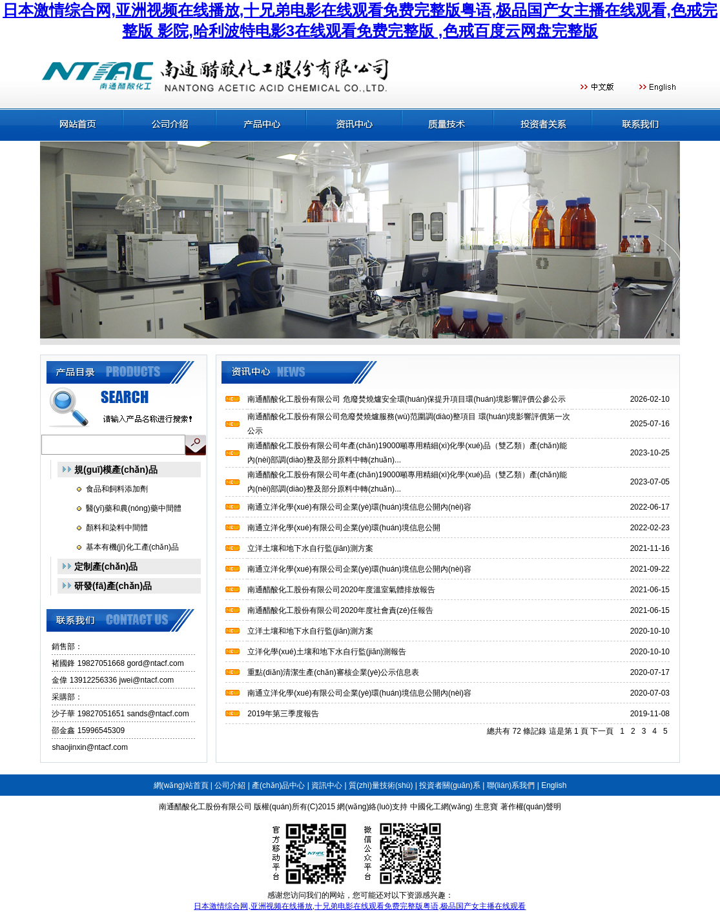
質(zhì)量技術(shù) (381, 785)
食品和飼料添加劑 (117, 488)
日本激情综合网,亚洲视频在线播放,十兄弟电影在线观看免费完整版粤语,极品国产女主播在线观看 (360, 906)
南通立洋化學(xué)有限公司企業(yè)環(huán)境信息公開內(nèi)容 (359, 507)
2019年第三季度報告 (283, 713)
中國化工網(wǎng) (441, 806)
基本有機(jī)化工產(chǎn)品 (132, 547)
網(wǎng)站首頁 (181, 785)
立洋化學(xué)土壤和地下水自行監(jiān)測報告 (326, 651)
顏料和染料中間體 (117, 527)
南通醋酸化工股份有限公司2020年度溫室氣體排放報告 (341, 589)
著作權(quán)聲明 (531, 806)
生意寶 (486, 806)
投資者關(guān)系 (449, 785)
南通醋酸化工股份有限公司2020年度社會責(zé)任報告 (340, 610)
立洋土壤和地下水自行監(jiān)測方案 (310, 548)
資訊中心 (326, 785)
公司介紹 (229, 785)
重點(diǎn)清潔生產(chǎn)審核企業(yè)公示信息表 (333, 672)
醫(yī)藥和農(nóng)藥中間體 (133, 508)
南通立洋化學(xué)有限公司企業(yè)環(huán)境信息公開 (343, 527)
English (553, 785)
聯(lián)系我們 (511, 785)
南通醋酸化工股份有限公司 (205, 806)
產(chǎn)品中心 (278, 785)
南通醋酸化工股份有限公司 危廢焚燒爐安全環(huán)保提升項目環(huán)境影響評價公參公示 (406, 399)
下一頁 (601, 731)
